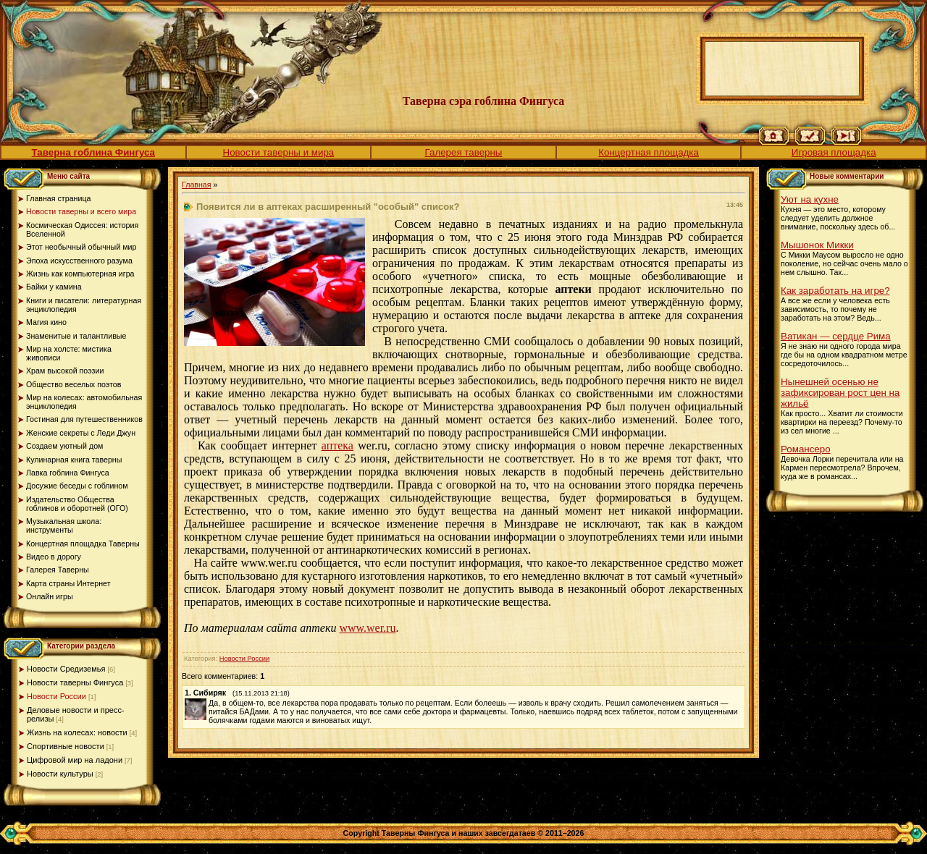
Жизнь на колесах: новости (77, 732)
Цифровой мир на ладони (74, 760)
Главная (196, 184)
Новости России (56, 696)
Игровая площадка (834, 152)
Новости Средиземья (66, 668)
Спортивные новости (65, 746)
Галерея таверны (464, 152)
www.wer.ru (367, 628)
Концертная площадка (648, 152)
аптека (337, 445)
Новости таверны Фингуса (75, 682)
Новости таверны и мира (279, 152)
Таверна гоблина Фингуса (93, 152)
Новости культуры (60, 773)
